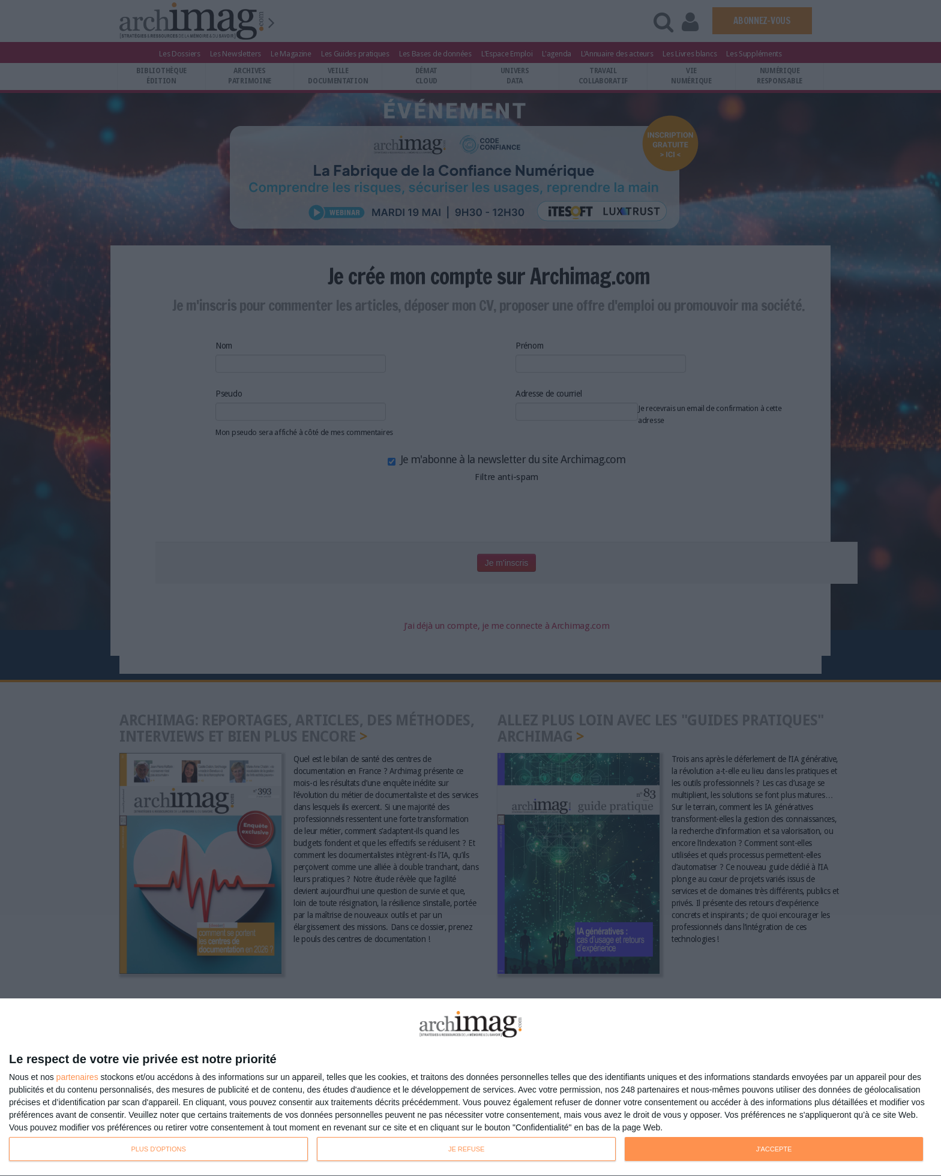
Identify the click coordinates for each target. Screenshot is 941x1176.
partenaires (77, 1077)
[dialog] (470, 1087)
